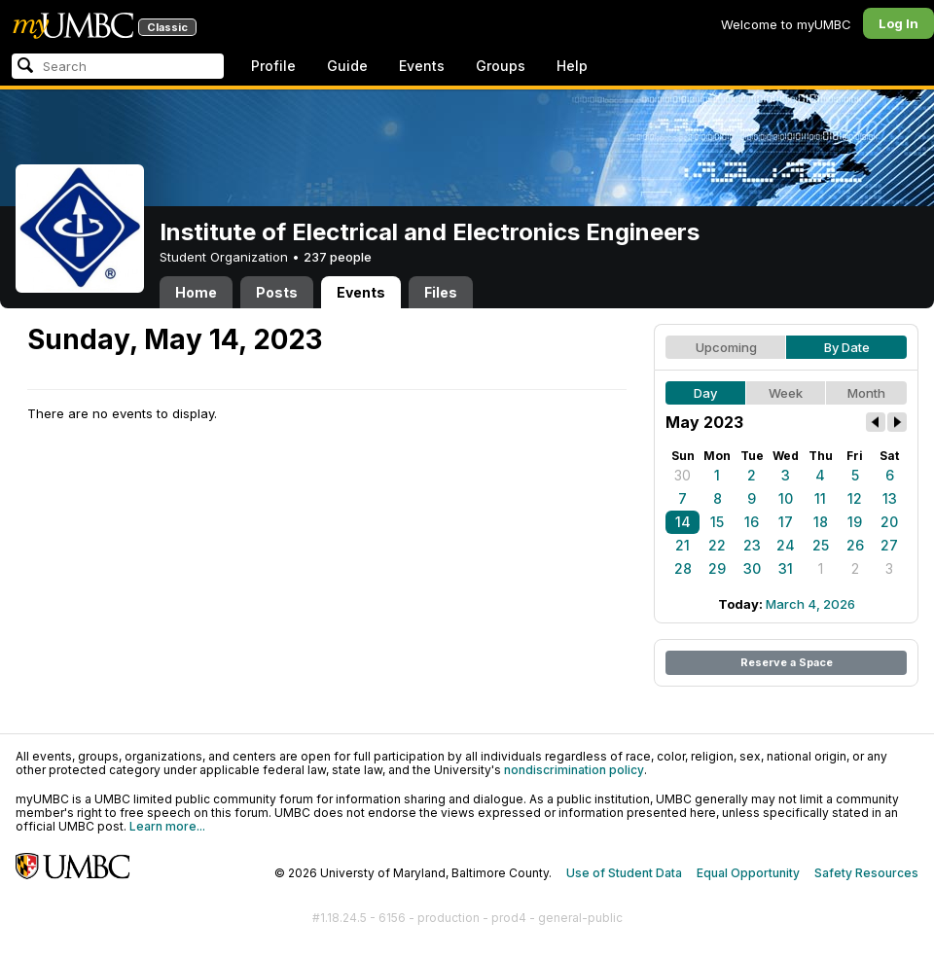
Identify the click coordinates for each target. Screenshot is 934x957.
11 (820, 498)
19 (854, 522)
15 (717, 522)
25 (820, 545)
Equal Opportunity (748, 873)
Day (705, 393)
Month (866, 393)
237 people (338, 257)
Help (572, 65)
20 (889, 522)
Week (786, 393)
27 (889, 545)
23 (752, 545)
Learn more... (167, 826)
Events (422, 65)
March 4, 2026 (810, 604)
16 (751, 522)
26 (855, 545)
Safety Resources (866, 873)
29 (717, 568)
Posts (277, 292)
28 (683, 568)
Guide (347, 65)
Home (196, 292)
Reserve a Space (786, 662)
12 (854, 498)
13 (889, 498)
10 (785, 498)
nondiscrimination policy (574, 769)
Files (440, 292)
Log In (898, 23)
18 (820, 522)
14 (683, 522)
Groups (500, 65)
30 (682, 475)
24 (785, 545)
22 (717, 545)
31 (785, 568)
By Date (847, 347)
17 (785, 522)
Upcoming (726, 347)
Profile (273, 65)
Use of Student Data (624, 873)
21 (682, 545)
